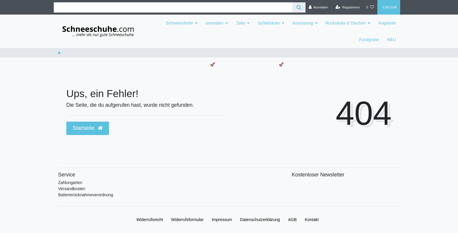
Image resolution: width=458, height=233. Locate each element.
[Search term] (173, 7)
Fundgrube (369, 39)
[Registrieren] (347, 7)
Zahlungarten (70, 182)
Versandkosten (71, 188)
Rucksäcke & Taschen (346, 23)
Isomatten (214, 23)
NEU (391, 39)
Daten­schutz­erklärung (260, 219)
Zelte (240, 23)
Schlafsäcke (269, 23)
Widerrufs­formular (187, 219)
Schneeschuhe (179, 23)
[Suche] (299, 7)
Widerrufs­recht (149, 219)
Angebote (387, 23)
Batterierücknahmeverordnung (85, 194)
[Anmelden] (319, 7)
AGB (292, 219)
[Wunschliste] (370, 7)
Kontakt (312, 219)
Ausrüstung (302, 23)
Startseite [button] (88, 128)
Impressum (222, 219)
